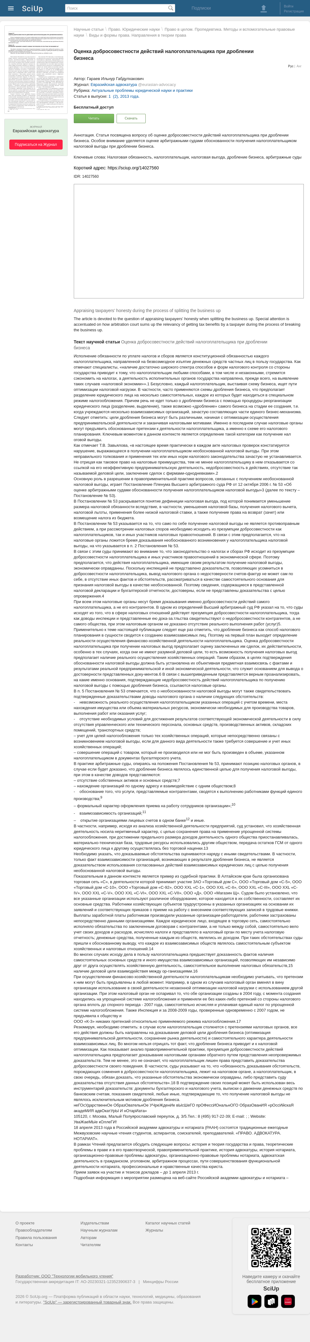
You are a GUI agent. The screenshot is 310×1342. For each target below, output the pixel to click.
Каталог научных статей (167, 1223)
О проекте (25, 1223)
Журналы (154, 1230)
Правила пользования (36, 1237)
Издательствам (95, 1223)
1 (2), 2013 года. (124, 96)
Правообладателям (34, 1230)
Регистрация (294, 11)
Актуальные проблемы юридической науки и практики (142, 90)
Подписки (201, 8)
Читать (93, 118)
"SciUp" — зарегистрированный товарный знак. (87, 1302)
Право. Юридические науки (134, 29)
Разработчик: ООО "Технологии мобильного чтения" (64, 1276)
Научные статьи (89, 29)
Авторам (89, 1237)
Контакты (24, 1244)
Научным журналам (99, 1230)
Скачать (131, 118)
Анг (299, 66)
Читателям (91, 1244)
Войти (289, 6)
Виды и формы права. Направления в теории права (137, 35)
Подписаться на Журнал (36, 144)
